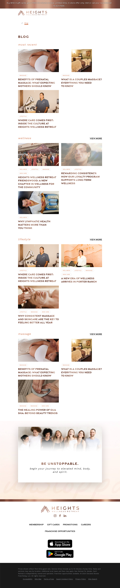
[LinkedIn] (65, 516)
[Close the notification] (115, 4)
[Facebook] (60, 516)
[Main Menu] (100, 13)
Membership (36, 524)
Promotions (70, 524)
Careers (86, 524)
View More (96, 138)
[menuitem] (27, 579)
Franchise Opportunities (60, 531)
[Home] (32, 13)
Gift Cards (53, 524)
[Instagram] (55, 516)
